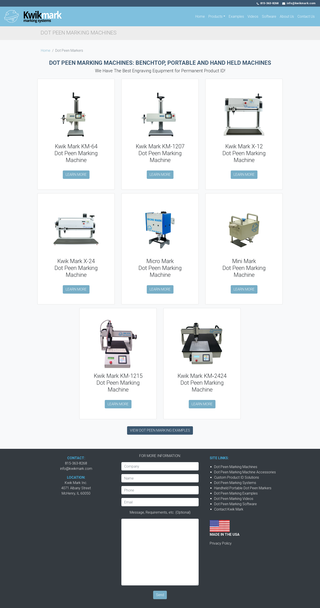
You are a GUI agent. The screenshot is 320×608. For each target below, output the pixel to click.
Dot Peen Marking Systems (235, 483)
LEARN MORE (76, 174)
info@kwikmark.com (76, 469)
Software (269, 16)
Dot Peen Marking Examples (236, 493)
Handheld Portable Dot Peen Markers (242, 488)
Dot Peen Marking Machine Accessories (245, 472)
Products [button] (215, 16)
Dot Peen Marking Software (235, 504)
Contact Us (306, 16)
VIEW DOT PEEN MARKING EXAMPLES (160, 430)
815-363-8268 (269, 3)
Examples (236, 16)
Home (200, 16)
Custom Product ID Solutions (236, 477)
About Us (287, 16)
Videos (253, 16)
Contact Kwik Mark (228, 509)
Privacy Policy (221, 543)
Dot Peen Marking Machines (235, 467)
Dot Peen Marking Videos (233, 499)
